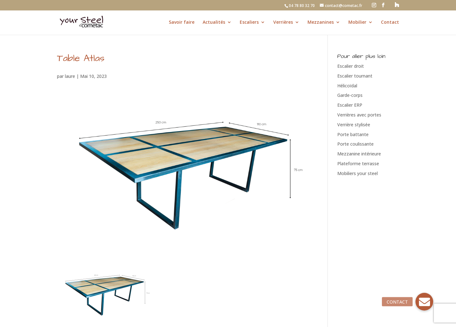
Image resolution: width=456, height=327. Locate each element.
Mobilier (357, 22)
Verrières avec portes (359, 115)
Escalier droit (350, 66)
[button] (424, 302)
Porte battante (353, 134)
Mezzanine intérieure (359, 154)
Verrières (283, 22)
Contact (390, 22)
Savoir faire (181, 22)
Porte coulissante (355, 144)
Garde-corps (350, 95)
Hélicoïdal (347, 86)
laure (70, 76)
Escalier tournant (354, 76)
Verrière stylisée (353, 125)
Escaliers (249, 22)
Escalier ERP (349, 105)
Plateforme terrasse (358, 163)
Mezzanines (320, 22)
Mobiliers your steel (357, 173)
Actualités (214, 22)
